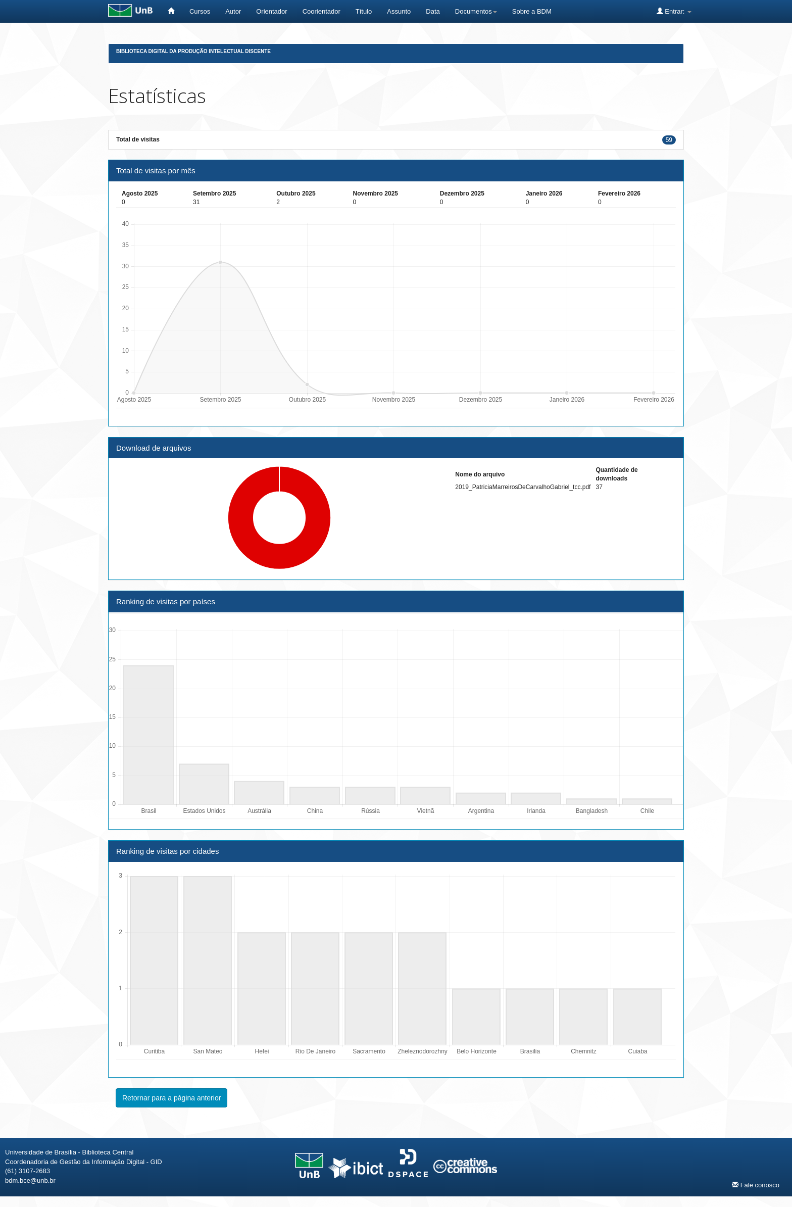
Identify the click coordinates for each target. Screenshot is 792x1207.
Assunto (399, 11)
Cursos (199, 11)
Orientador (271, 11)
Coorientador (321, 11)
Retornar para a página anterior (171, 1098)
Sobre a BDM (532, 11)
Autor (233, 11)
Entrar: (674, 11)
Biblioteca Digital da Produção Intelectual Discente (193, 51)
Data (432, 11)
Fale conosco (755, 1185)
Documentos (476, 11)
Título (364, 11)
